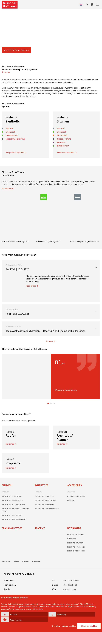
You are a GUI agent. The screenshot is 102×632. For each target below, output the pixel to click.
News (16, 561)
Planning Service (12, 528)
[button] (24, 614)
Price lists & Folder (75, 534)
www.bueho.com (69, 589)
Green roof (10, 131)
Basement (61, 142)
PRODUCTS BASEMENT (11, 515)
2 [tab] (51, 403)
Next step (12, 444)
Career (25, 561)
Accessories (74, 485)
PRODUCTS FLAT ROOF (12, 496)
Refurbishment (12, 135)
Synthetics (41, 485)
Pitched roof (62, 135)
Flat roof (9, 128)
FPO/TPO (71, 500)
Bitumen (7, 485)
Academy (40, 528)
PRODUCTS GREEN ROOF (12, 500)
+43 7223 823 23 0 (70, 580)
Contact (36, 561)
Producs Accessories (76, 550)
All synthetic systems (16, 152)
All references (8, 188)
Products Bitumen (75, 542)
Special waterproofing (15, 138)
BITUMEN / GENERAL (76, 496)
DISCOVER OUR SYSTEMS (16, 50)
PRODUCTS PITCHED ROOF (13, 504)
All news (51, 341)
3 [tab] (53, 403)
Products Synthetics (76, 546)
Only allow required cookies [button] (64, 626)
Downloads (74, 528)
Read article (32, 286)
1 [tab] (48, 403)
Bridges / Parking (64, 138)
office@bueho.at (70, 584)
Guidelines (71, 538)
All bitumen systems (67, 152)
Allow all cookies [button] (89, 626)
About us (6, 72)
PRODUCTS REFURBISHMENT (14, 519)
